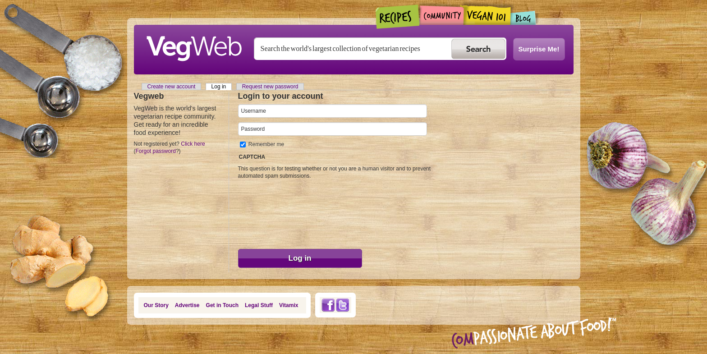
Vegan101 (487, 15)
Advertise (187, 305)
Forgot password (156, 151)
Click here (193, 144)
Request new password (270, 86)
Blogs (523, 18)
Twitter (342, 305)
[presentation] (275, 211)
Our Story (156, 305)
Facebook (328, 305)
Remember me (266, 144)
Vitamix (288, 305)
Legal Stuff (259, 305)
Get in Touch (222, 305)
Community (442, 15)
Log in (221, 86)
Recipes (398, 17)
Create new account (171, 86)
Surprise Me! (539, 49)
